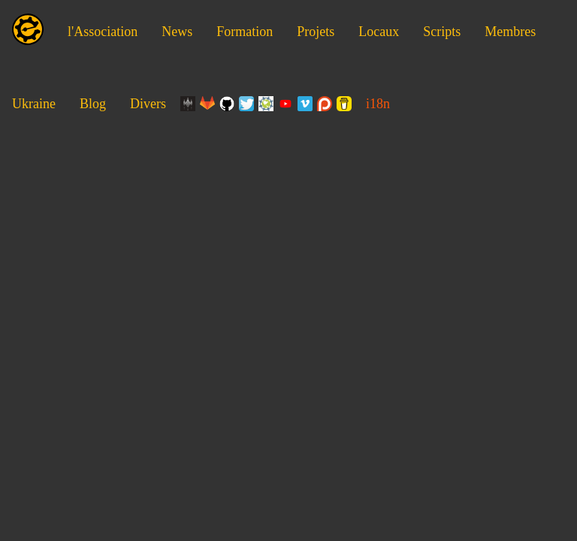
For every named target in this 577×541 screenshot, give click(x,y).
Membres (510, 31)
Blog (93, 103)
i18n (378, 103)
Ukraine (34, 103)
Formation (244, 31)
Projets (315, 31)
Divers (148, 103)
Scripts (442, 31)
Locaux (378, 31)
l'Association (102, 31)
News (177, 31)
